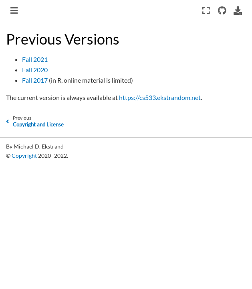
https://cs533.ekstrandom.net (160, 97)
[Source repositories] (221, 10)
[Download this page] (237, 10)
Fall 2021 (35, 59)
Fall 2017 (35, 80)
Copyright (24, 155)
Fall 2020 (35, 69)
